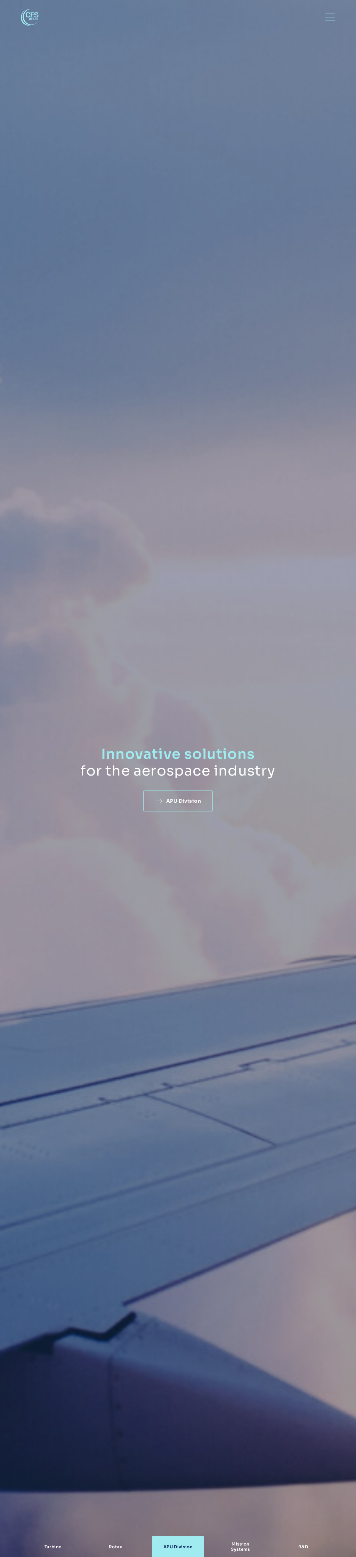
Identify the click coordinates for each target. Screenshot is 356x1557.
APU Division (183, 801)
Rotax (115, 1546)
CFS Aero (30, 17)
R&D (303, 1546)
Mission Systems (240, 1546)
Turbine (53, 1546)
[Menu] (330, 17)
